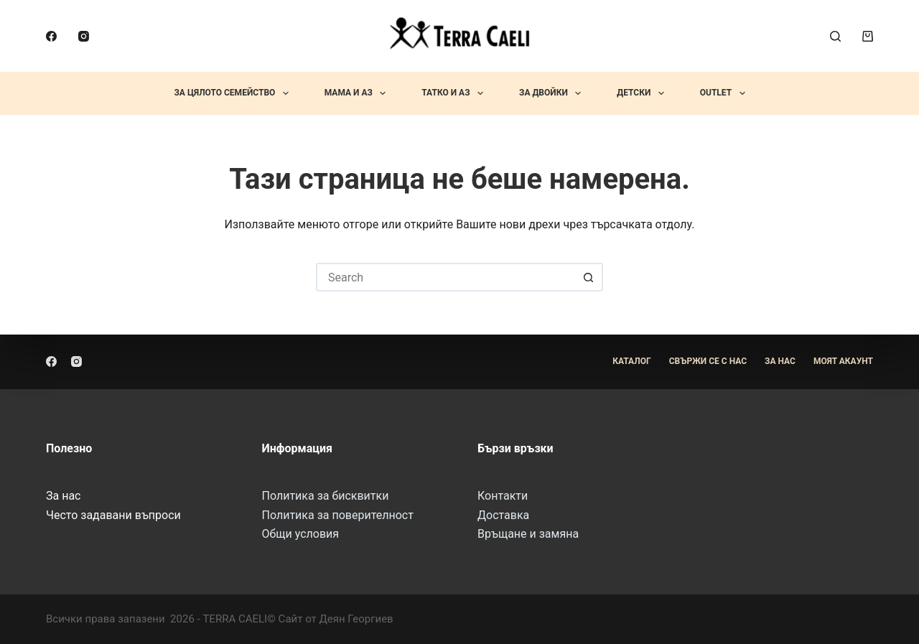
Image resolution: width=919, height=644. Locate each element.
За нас (63, 496)
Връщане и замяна (528, 534)
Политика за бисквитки (325, 496)
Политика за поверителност (338, 515)
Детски (643, 93)
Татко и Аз (455, 93)
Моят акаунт (843, 361)
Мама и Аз (358, 93)
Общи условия (301, 534)
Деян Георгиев (356, 618)
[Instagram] (83, 36)
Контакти (502, 496)
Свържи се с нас (708, 361)
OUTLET (725, 93)
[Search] (835, 36)
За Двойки (553, 93)
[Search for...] (445, 277)
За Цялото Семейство (234, 93)
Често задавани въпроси (113, 515)
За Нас (780, 361)
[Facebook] (51, 36)
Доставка (503, 515)
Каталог (631, 361)
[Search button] (588, 277)
